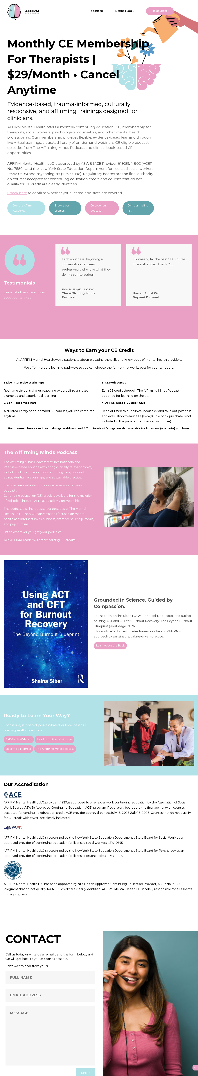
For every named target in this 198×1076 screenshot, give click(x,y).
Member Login (124, 11)
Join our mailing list (138, 208)
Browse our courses (62, 208)
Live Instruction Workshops (54, 736)
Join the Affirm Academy (22, 208)
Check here (17, 193)
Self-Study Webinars (19, 736)
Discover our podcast (99, 208)
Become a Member (18, 746)
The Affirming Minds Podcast (55, 746)
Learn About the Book (110, 643)
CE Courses (160, 11)
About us (97, 11)
